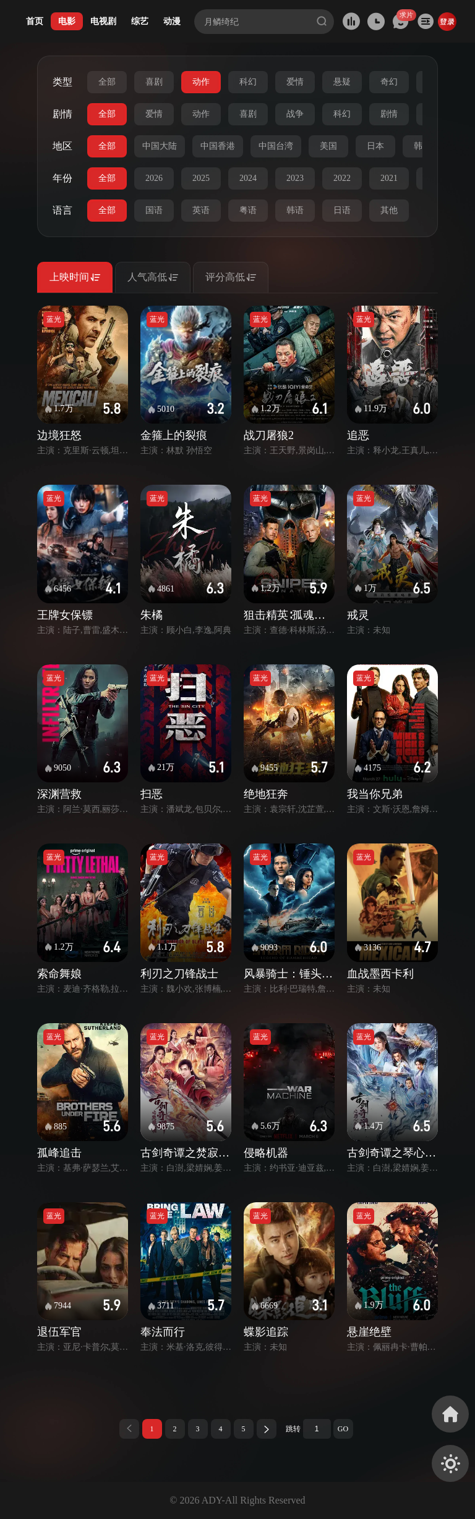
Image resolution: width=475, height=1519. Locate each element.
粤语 (248, 210)
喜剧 (154, 81)
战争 (295, 114)
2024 (248, 178)
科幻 (248, 81)
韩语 (295, 210)
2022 (342, 178)
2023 (295, 178)
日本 (375, 146)
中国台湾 (276, 146)
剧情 (389, 114)
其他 (389, 210)
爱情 (295, 81)
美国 (328, 146)
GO (343, 1429)
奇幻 (389, 81)
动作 (201, 81)
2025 (201, 178)
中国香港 (217, 146)
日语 (342, 210)
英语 (201, 210)
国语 (154, 210)
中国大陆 (159, 146)
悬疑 (342, 81)
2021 (389, 178)
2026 (154, 178)
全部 (107, 81)
